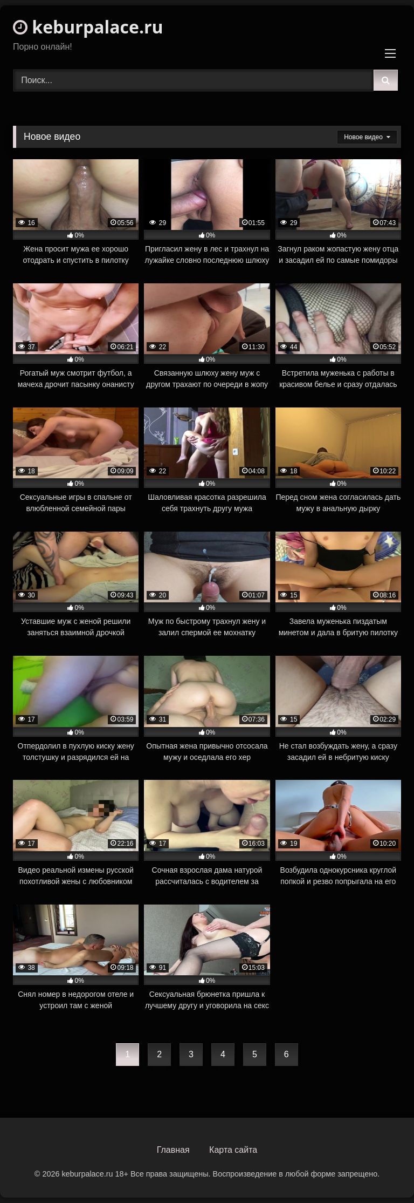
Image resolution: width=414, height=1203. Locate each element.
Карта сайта (233, 1149)
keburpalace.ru (88, 26)
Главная (173, 1149)
